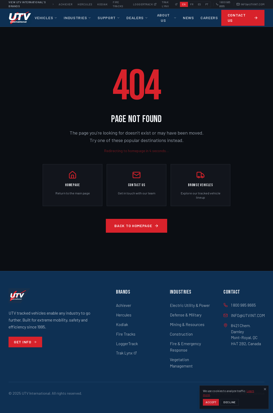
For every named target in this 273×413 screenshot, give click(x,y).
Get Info (25, 342)
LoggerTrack (127, 343)
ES (199, 4)
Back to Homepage (136, 225)
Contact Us (243, 18)
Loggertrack (145, 4)
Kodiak (102, 4)
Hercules (85, 4)
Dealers (137, 17)
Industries (77, 17)
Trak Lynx (126, 353)
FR (192, 4)
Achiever (65, 4)
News (188, 17)
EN (184, 4)
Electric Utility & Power (190, 305)
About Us (166, 18)
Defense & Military (186, 314)
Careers (209, 17)
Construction (181, 334)
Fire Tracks (125, 334)
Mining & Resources (187, 324)
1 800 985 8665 (223, 4)
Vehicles (46, 17)
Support (109, 17)
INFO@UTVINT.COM (250, 4)
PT (206, 4)
